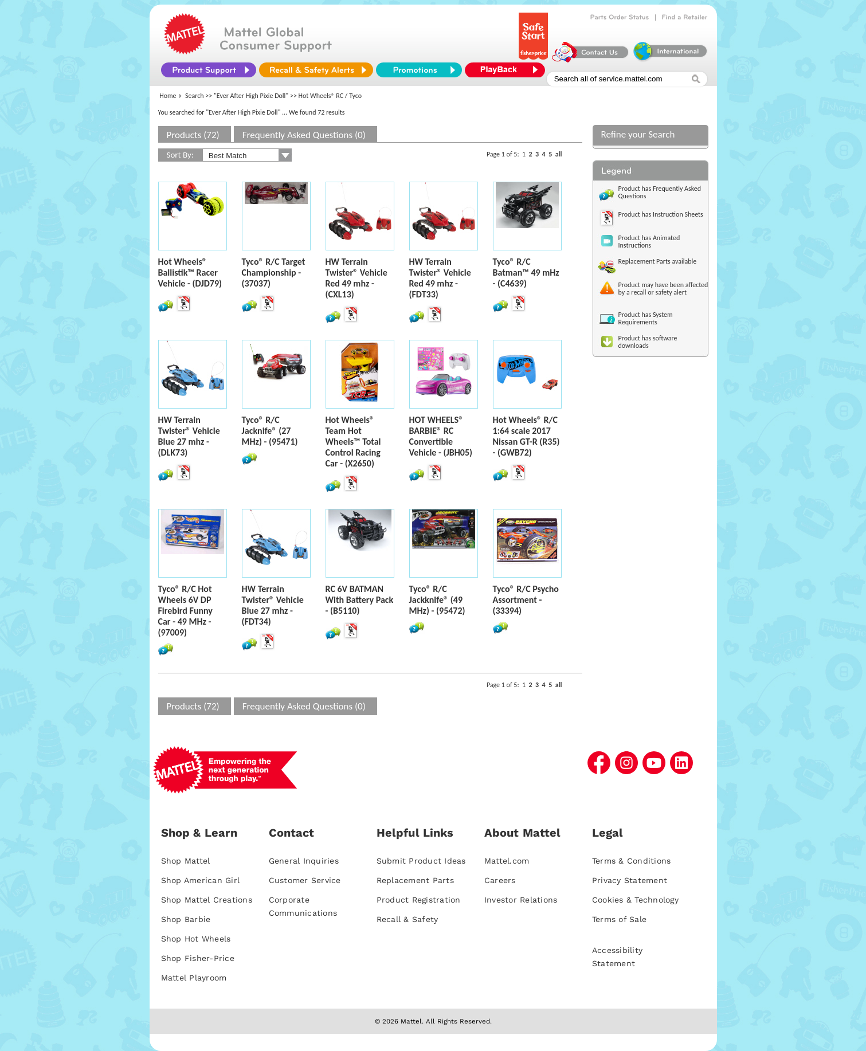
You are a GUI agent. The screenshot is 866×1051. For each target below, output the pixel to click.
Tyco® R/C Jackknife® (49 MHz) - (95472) (437, 599)
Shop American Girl (200, 880)
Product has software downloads (647, 342)
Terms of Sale (619, 919)
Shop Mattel (185, 860)
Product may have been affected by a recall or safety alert (663, 288)
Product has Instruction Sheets (660, 214)
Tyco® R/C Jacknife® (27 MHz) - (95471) (270, 430)
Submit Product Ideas (421, 860)
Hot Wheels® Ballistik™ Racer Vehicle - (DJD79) (190, 272)
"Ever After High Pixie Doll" (251, 96)
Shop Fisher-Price (197, 958)
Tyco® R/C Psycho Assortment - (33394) (526, 599)
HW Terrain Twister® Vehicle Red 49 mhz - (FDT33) (440, 278)
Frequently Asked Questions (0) (304, 135)
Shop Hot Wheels (196, 938)
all (558, 154)
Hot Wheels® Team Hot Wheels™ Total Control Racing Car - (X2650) (353, 441)
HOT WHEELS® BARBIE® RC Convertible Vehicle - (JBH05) (441, 436)
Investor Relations (521, 899)
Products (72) (193, 135)
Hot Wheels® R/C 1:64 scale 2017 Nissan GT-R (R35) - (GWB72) (526, 436)
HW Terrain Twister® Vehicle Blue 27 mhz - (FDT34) (273, 605)
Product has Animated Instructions (649, 241)
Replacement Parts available (657, 261)
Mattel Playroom (194, 977)
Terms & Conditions (631, 860)
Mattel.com (507, 860)
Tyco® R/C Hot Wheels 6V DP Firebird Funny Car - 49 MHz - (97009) (185, 610)
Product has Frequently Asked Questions (660, 192)
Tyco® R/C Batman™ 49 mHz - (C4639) (526, 272)
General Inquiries (304, 860)
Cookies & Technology (635, 899)
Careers (500, 880)
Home (167, 96)
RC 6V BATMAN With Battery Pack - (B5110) (360, 599)
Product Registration (419, 899)
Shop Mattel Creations (206, 899)
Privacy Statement (629, 880)
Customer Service (305, 880)
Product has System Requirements (645, 318)
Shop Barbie (186, 919)
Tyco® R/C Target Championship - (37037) (273, 272)
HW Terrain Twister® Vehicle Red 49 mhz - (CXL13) (356, 278)
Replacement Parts (415, 880)
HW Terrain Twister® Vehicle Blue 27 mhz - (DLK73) (189, 436)
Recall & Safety (407, 919)
